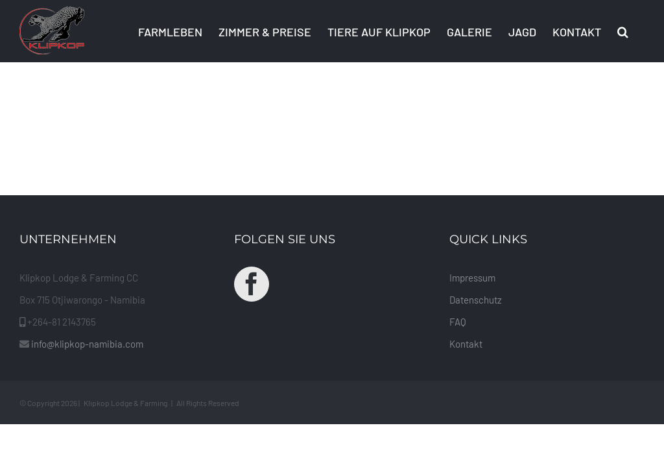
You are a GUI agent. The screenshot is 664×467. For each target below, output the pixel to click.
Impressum (472, 277)
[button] (622, 31)
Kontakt (465, 344)
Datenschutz (475, 299)
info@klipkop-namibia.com (87, 344)
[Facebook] (251, 284)
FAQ (457, 322)
